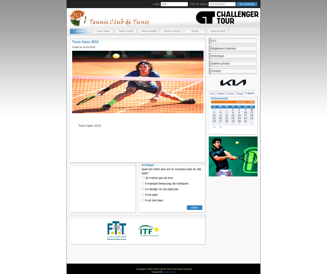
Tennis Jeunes (172, 31)
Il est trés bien (152, 200)
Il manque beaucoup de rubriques (165, 183)
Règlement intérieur (223, 48)
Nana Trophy (126, 31)
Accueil (80, 31)
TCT (213, 41)
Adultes (221, 93)
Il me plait (150, 194)
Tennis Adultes (149, 31)
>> (220, 127)
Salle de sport (217, 31)
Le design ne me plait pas (160, 189)
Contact (216, 71)
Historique (217, 56)
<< (214, 127)
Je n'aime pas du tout (157, 178)
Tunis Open (103, 31)
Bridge (195, 31)
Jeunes (230, 93)
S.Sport (249, 93)
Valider (194, 207)
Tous (212, 93)
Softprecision (169, 272)
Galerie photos (220, 63)
